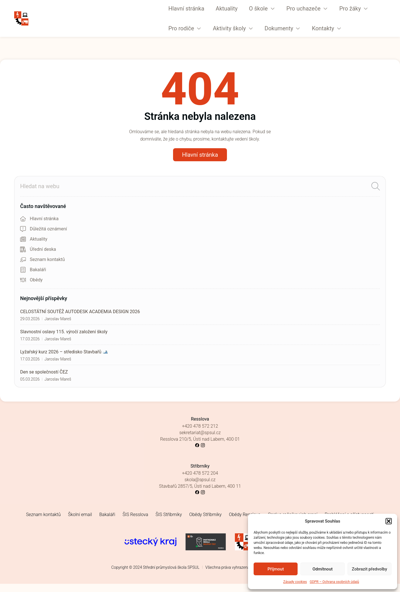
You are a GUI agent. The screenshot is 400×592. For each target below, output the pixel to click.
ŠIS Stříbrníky (168, 514)
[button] (388, 521)
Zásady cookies (295, 582)
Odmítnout (323, 569)
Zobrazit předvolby (369, 569)
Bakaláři (107, 514)
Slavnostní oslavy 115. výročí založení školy (64, 331)
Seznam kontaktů (43, 514)
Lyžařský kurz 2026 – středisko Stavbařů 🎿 (64, 352)
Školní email (80, 514)
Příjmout (276, 569)
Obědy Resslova (245, 514)
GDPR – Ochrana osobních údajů (334, 582)
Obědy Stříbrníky (205, 514)
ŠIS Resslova (135, 514)
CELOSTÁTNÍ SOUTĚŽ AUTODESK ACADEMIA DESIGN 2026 (80, 311)
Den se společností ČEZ (44, 372)
